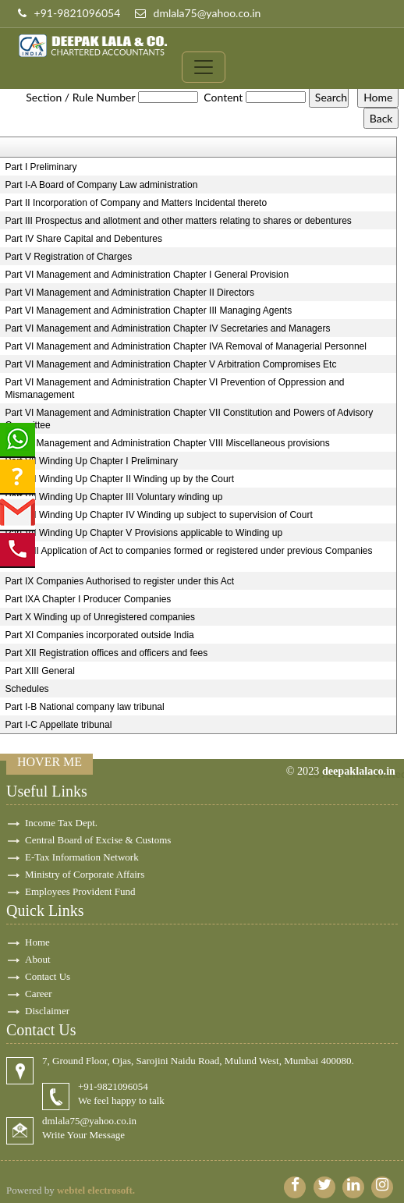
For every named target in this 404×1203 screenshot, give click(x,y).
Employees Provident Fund (80, 891)
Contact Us (47, 976)
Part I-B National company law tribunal (85, 706)
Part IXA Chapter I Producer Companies (88, 599)
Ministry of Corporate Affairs (84, 874)
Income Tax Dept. (61, 823)
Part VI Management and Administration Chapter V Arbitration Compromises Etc (171, 364)
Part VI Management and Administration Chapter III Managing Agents (148, 310)
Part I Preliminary (41, 166)
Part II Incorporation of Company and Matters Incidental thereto (136, 202)
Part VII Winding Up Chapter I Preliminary (91, 461)
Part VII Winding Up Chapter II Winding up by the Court (119, 479)
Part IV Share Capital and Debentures (83, 238)
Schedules (27, 688)
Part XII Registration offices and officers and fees (106, 653)
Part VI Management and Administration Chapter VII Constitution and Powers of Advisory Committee (189, 419)
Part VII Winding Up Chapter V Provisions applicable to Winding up (144, 532)
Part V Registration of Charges (69, 256)
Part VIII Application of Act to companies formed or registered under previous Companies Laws (189, 557)
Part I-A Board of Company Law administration (101, 184)
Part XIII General (40, 670)
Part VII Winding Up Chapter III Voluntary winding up (114, 496)
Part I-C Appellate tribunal (58, 724)
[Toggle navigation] (203, 67)
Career (38, 993)
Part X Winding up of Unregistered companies (100, 617)
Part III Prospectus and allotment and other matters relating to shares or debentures (178, 220)
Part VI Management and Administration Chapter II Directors (129, 292)
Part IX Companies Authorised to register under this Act (119, 581)
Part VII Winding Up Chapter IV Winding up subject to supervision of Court (159, 514)
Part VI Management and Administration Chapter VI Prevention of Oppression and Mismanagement (175, 388)
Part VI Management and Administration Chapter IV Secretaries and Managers (168, 328)
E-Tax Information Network (82, 857)
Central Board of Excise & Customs (98, 840)
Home (37, 942)
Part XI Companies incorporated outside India (99, 635)
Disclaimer (47, 1011)
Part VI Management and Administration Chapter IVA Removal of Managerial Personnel (186, 346)
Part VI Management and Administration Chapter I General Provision (147, 274)
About (38, 959)
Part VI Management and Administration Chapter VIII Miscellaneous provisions (167, 443)
